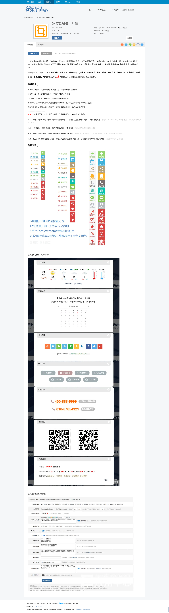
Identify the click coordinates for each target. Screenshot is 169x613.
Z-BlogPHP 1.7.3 (39, 606)
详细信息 (30, 45)
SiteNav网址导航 (67, 61)
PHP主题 (102, 10)
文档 (39, 2)
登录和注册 (46, 128)
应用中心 (49, 2)
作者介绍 (41, 45)
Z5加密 (78, 2)
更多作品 (46, 53)
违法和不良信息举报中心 (82, 609)
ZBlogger (68, 2)
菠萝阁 (58, 2)
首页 (90, 10)
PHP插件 (115, 10)
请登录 (56, 38)
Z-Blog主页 (30, 2)
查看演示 (33, 53)
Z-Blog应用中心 (29, 17)
